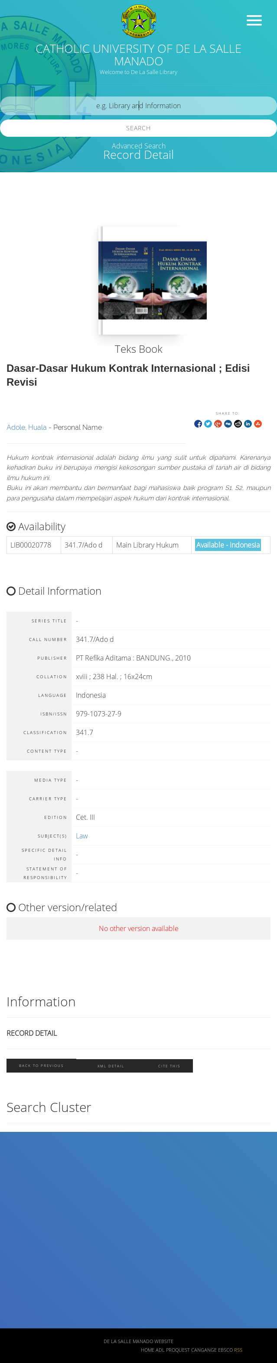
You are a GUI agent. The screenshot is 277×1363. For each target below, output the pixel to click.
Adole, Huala (27, 427)
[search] (138, 106)
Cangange (204, 1350)
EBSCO (225, 1350)
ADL (160, 1350)
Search (138, 128)
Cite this (169, 1065)
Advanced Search (139, 146)
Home (147, 1350)
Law (82, 836)
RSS (238, 1350)
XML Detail (111, 1065)
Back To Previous (41, 1065)
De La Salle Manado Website (138, 1341)
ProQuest (178, 1350)
